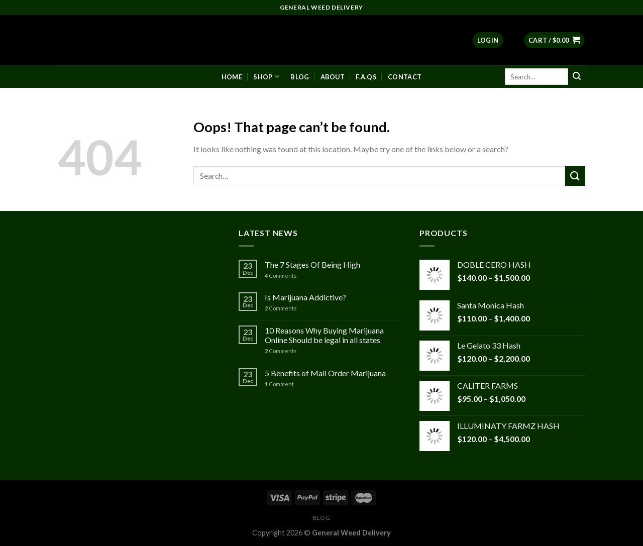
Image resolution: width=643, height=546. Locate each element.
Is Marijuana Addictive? (305, 297)
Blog (299, 77)
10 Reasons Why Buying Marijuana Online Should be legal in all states (324, 335)
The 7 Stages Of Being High (312, 264)
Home (232, 77)
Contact (404, 77)
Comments (281, 275)
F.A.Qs (366, 77)
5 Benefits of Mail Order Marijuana (325, 373)
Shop (266, 76)
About (332, 77)
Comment (279, 384)
